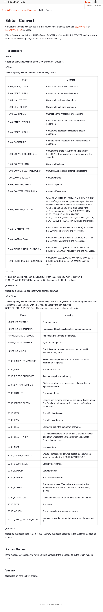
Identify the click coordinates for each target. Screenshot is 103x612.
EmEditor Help (16, 2)
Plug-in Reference (10, 10)
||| (5, 2)
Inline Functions (29, 10)
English (88, 2)
